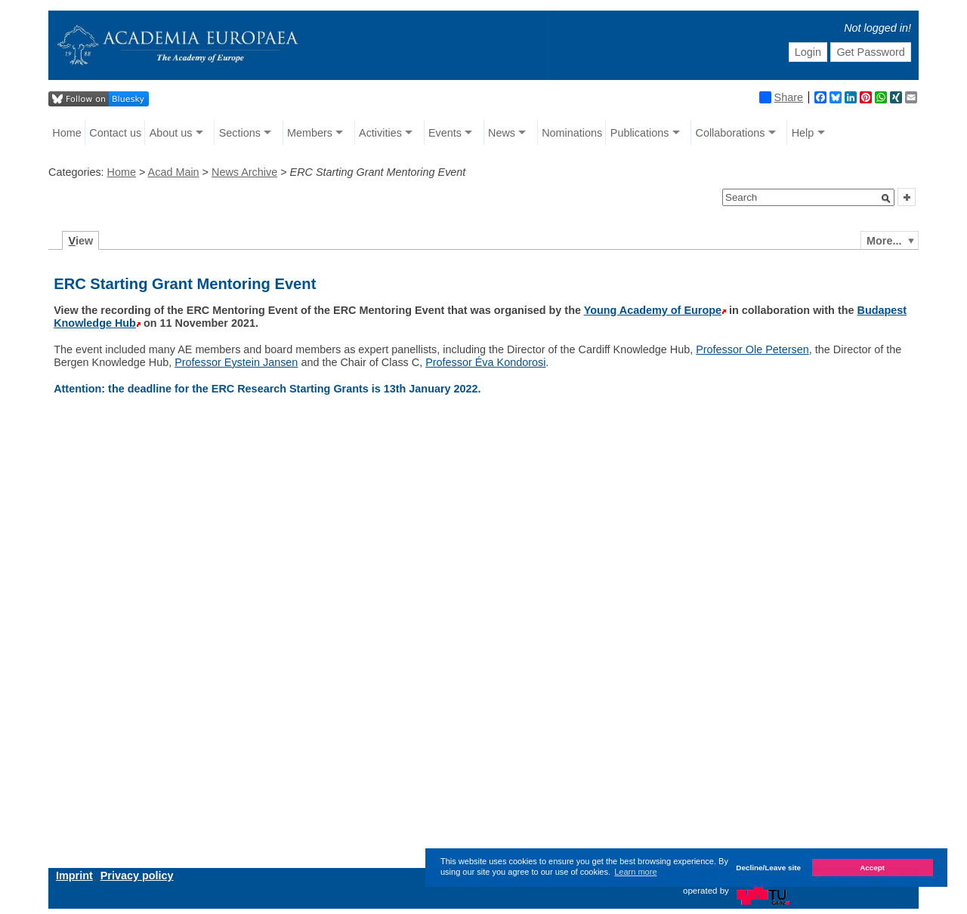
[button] (886, 198)
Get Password (870, 52)
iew (81, 241)
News (501, 133)
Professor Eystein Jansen (236, 362)
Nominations (572, 133)
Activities (380, 133)
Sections (240, 133)
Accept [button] (872, 867)
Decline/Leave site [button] (768, 867)
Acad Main (173, 172)
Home (66, 133)
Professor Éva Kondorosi (485, 362)
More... (884, 241)
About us (171, 133)
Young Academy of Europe (652, 310)
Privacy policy (137, 875)
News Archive (244, 172)
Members (309, 133)
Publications (639, 133)
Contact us (115, 133)
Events (445, 133)
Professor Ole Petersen (752, 349)
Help (803, 133)
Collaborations (730, 133)
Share (781, 97)
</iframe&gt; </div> (426, 632)
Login (808, 52)
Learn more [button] (635, 871)
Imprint (74, 875)
